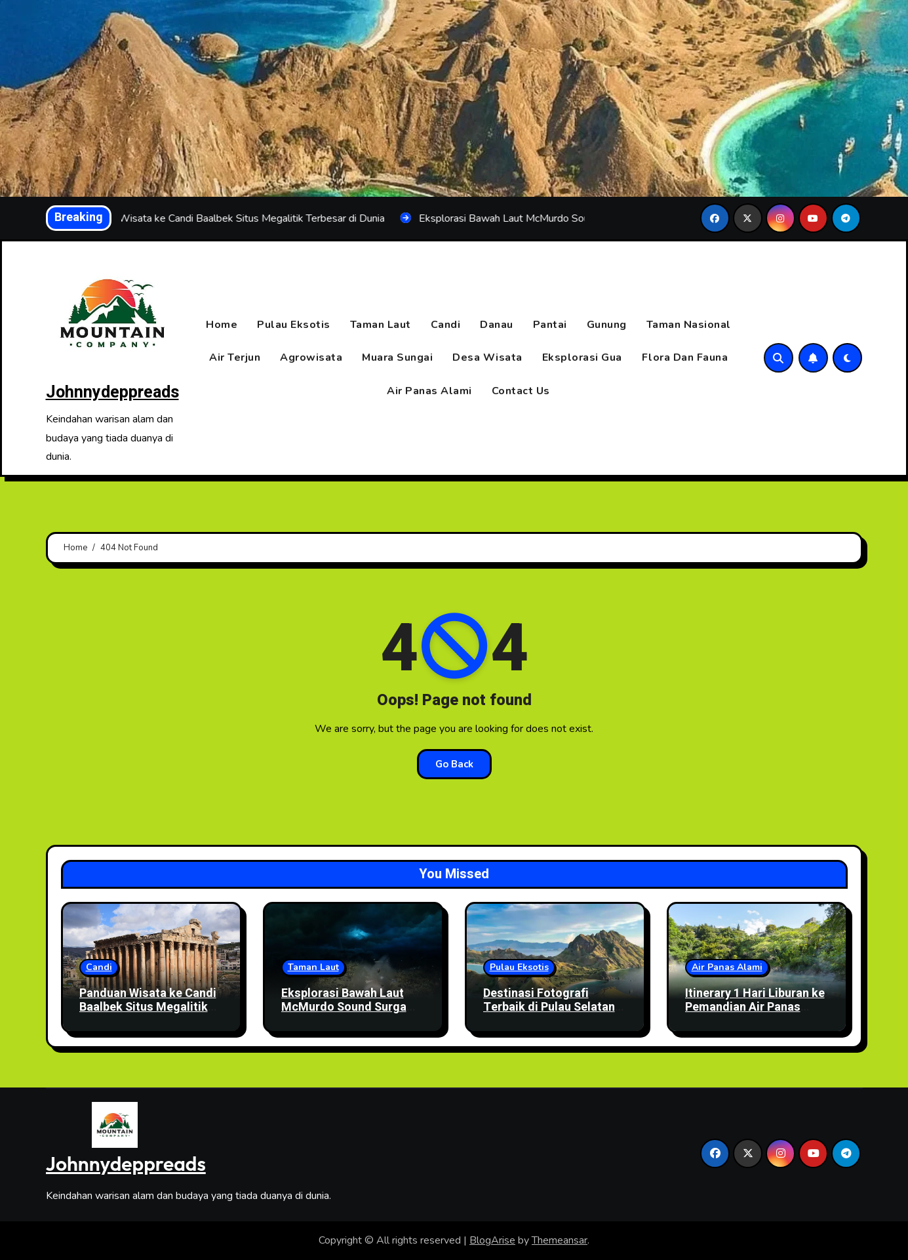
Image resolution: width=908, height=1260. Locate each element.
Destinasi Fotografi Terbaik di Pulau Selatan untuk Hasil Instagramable (555, 1007)
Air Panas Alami (429, 391)
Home (221, 324)
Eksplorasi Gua (582, 358)
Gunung (607, 324)
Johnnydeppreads (112, 392)
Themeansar (559, 1240)
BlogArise (492, 1240)
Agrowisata (311, 358)
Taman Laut (380, 324)
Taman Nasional (688, 324)
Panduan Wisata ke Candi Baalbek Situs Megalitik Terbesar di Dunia (147, 1007)
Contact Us (521, 391)
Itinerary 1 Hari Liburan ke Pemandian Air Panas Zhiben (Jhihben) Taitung (755, 1007)
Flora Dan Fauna (685, 358)
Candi (446, 324)
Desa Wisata (487, 358)
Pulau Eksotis (293, 324)
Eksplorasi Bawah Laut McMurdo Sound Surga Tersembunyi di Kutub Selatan (343, 1015)
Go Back (454, 764)
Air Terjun (234, 358)
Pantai (550, 324)
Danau (496, 324)
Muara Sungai (397, 358)
